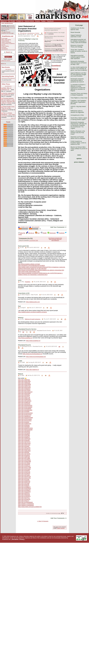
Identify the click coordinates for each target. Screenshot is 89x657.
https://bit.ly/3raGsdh (24, 432)
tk (3, 27)
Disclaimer (15, 539)
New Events (6, 67)
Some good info (23, 246)
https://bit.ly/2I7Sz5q (24, 475)
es (11, 25)
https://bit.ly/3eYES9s (24, 454)
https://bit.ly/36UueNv (24, 448)
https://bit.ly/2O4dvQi (24, 473)
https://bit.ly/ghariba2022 (25, 405)
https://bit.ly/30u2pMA (24, 393)
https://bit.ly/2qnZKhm (24, 491)
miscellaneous (31, 33)
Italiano (55, 69)
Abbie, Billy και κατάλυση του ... (6, 88)
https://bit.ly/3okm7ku (24, 445)
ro (4, 29)
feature (37, 33)
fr (9, 25)
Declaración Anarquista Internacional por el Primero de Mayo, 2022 (79, 63)
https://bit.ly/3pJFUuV (24, 449)
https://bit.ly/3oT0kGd (24, 390)
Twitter (43, 21)
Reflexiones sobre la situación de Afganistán (77, 111)
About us (4, 21)
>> (6, 30)
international (23, 33)
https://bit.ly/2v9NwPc (24, 490)
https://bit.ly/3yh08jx (23, 411)
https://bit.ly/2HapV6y (24, 499)
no (10, 27)
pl (2, 28)
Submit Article (29, 21)
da (2, 29)
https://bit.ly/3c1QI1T (24, 396)
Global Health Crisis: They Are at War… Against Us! (8, 108)
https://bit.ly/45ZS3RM (24, 384)
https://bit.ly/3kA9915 (24, 431)
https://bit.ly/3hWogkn (24, 438)
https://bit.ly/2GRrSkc (24, 481)
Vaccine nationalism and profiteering (7, 94)
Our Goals (11, 21)
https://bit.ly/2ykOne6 (24, 472)
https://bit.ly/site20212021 (25, 428)
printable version (23, 227)
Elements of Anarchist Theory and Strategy (77, 46)
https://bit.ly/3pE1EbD (24, 451)
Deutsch (63, 528)
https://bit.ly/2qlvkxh (23, 485)
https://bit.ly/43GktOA (24, 389)
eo (6, 29)
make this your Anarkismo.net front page (7, 32)
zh (10, 28)
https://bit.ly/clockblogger (25, 410)
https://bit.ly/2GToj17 (24, 497)
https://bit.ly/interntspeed (25, 407)
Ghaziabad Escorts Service (27, 329)
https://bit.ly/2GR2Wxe (24, 488)
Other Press (6, 84)
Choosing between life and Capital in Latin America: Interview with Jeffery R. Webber (8, 101)
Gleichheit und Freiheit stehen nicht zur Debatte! (78, 137)
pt (1, 27)
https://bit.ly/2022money (25, 419)
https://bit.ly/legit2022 (24, 404)
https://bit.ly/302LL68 (24, 398)
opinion (79, 158)
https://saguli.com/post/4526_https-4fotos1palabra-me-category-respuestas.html (41, 270)
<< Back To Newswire (42, 521)
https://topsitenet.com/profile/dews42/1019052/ (31, 265)
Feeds (8, 122)
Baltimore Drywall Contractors (32, 319)
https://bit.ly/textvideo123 (25, 392)
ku (8, 28)
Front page (4, 38)
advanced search (5, 60)
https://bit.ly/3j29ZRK (24, 464)
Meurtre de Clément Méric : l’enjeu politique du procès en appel (79, 148)
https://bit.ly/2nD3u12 (24, 466)
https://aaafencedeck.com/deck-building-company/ (32, 312)
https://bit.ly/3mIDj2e (24, 455)
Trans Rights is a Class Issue (79, 98)
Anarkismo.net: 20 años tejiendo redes (77, 28)
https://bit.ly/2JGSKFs (24, 496)
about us (3, 63)
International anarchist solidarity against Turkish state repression (78, 57)
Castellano (56, 65)
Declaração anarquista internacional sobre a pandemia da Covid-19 (77, 80)
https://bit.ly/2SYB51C (24, 460)
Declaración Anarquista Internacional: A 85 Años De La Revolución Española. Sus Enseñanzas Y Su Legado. (79, 125)
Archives (4, 47)
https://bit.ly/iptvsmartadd (25, 429)
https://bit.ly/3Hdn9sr (24, 395)
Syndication (5, 48)
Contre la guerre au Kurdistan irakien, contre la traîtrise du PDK (78, 143)
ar (14, 27)
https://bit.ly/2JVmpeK (24, 469)
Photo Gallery (5, 46)
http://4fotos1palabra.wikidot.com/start (29, 264)
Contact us (19, 21)
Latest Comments (6, 42)
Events (37, 21)
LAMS (20, 361)
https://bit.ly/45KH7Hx (24, 386)
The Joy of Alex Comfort (50, 40)
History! (20, 317)
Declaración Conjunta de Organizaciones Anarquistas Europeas (55, 49)
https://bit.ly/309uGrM (24, 399)
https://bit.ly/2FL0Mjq (24, 458)
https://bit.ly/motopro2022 (25, 413)
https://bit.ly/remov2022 (24, 420)
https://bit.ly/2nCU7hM (24, 467)
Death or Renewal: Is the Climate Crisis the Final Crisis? (78, 132)
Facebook (50, 21)
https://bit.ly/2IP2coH (24, 482)
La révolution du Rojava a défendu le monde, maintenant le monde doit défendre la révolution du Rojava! (78, 87)
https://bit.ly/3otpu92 (24, 440)
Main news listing (6, 39)
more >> (13, 118)
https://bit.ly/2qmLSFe (24, 478)
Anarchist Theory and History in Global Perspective (79, 94)
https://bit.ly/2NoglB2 (24, 435)
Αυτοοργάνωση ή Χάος (77, 115)
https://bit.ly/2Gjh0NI (24, 470)
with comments (34, 227)
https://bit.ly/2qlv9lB (23, 484)
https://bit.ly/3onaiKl (23, 446)
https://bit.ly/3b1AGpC (24, 443)
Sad (19, 306)
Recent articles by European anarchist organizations (53, 29)
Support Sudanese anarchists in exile (76, 35)
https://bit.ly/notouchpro (24, 414)
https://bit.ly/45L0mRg (24, 387)
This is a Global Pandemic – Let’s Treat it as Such (8, 114)
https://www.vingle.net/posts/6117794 (28, 271)
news (79, 155)
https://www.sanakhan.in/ (25, 338)
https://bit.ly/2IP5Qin (24, 493)
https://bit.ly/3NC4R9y (24, 381)
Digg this (21, 233)
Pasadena (27, 281)
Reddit (44, 233)
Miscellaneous (11, 78)
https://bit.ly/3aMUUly (24, 402)
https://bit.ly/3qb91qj (24, 437)
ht (6, 28)
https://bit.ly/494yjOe (24, 380)
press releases (79, 162)
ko (8, 29)
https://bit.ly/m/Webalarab (25, 502)
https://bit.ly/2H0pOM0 (24, 461)
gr (8, 27)
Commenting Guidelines (8, 43)
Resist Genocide (75, 32)
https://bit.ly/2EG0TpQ (24, 476)
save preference (55, 240)
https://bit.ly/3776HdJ (24, 463)
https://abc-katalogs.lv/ (32, 369)
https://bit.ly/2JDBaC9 (24, 487)
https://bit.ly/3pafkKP (24, 434)
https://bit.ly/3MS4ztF (24, 383)
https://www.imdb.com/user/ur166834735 (30, 507)
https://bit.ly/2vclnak (23, 479)
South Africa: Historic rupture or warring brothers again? (79, 118)
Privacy (22, 539)
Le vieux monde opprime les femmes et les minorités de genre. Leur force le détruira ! (79, 68)
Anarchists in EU (24, 293)
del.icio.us (30, 233)
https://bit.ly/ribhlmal (24, 425)
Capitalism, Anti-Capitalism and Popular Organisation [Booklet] (78, 102)
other (6, 27)
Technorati (52, 233)
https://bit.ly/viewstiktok (24, 408)
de (4, 28)
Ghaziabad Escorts (24, 345)
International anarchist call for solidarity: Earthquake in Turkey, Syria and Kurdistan (79, 41)
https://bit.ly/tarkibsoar (24, 416)
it (13, 25)
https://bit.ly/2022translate (25, 417)
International (8, 69)
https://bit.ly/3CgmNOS (24, 401)
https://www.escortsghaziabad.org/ (32, 354)
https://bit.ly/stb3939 (24, 426)
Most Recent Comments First (55, 238)
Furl (37, 233)
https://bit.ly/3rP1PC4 (24, 442)
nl (12, 27)
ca (14, 28)
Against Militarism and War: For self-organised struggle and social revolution (78, 74)
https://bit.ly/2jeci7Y (23, 500)
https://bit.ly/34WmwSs (24, 423)
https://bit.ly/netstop (23, 422)
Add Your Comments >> (58, 227)
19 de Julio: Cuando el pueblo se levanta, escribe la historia (79, 51)
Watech (20, 374)
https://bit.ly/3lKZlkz (23, 452)
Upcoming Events (8, 76)
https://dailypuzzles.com (33, 302)
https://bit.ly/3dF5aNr (24, 457)
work (19, 280)
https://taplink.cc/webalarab (26, 503)
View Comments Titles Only (55, 239)
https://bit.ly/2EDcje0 (24, 494)
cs (12, 28)
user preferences (7, 23)
